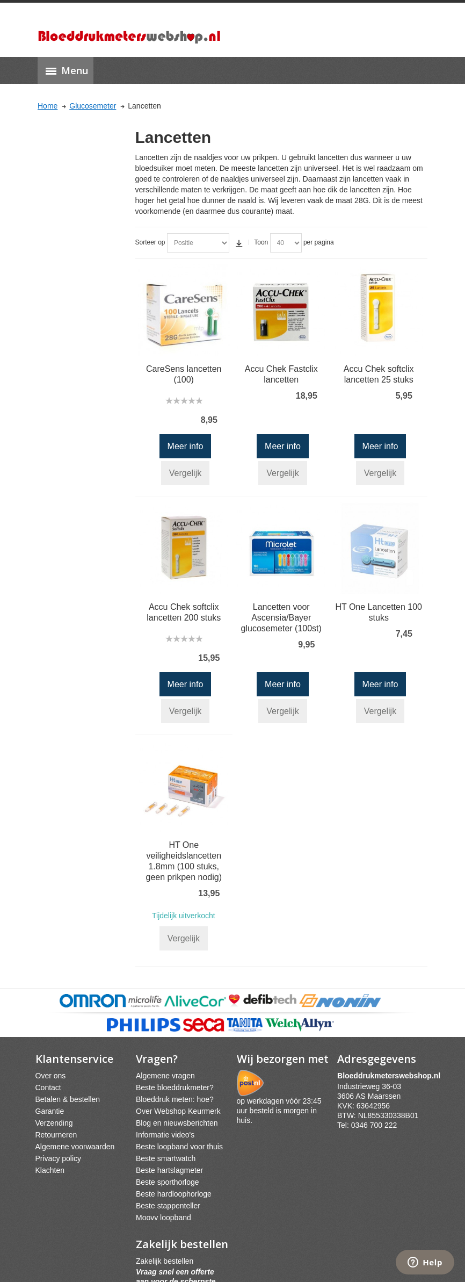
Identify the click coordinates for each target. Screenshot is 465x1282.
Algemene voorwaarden (75, 1146)
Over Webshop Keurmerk (178, 1111)
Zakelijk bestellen (164, 1261)
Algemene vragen (165, 1075)
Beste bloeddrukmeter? (175, 1087)
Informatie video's (165, 1134)
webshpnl (391, 1075)
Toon (261, 242)
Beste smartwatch (165, 1158)
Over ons (50, 1075)
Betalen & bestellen (67, 1099)
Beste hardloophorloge (174, 1194)
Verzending (54, 1123)
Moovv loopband (163, 1217)
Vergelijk (185, 473)
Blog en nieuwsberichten (177, 1123)
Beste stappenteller (168, 1205)
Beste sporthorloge (167, 1182)
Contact (48, 1087)
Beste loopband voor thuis (179, 1146)
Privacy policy (58, 1158)
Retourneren (56, 1134)
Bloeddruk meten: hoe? (175, 1099)
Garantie (49, 1111)
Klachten (49, 1170)
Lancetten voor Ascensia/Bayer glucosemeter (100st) (281, 617)
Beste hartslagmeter (169, 1170)
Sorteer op (150, 242)
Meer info (186, 446)
